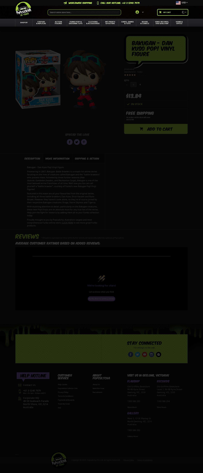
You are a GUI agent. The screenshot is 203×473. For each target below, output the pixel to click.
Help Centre (62, 384)
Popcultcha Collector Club (68, 388)
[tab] (29, 158)
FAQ (59, 408)
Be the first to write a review (101, 298)
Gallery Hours (132, 436)
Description (32, 158)
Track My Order (64, 404)
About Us (96, 384)
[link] (139, 12)
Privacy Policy (63, 392)
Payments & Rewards (66, 400)
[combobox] (84, 12)
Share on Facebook (70, 142)
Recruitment (97, 392)
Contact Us (29, 385)
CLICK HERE (67, 222)
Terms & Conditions (65, 396)
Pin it (84, 142)
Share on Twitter (77, 142)
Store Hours (132, 407)
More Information (58, 158)
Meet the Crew (98, 388)
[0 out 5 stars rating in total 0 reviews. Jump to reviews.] (135, 75)
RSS (17, 454)
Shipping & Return (87, 158)
